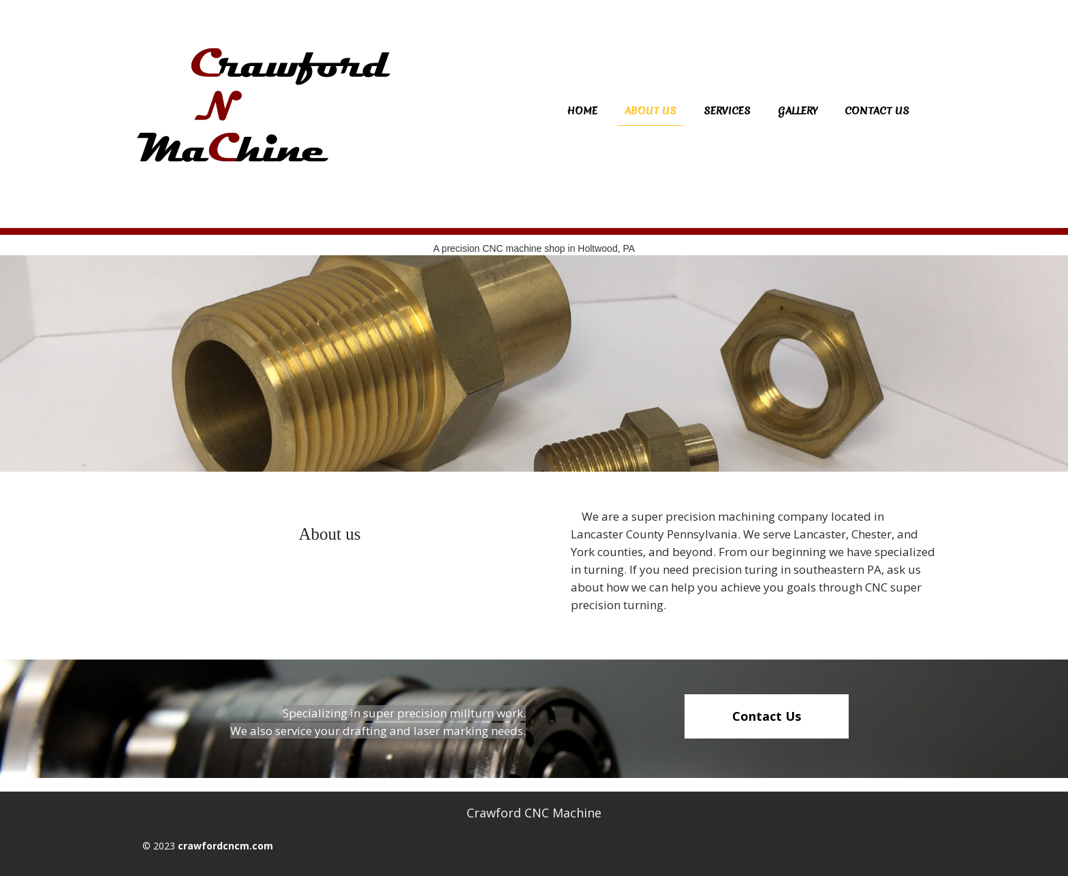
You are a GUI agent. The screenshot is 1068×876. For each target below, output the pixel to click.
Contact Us (877, 111)
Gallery (797, 111)
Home (582, 111)
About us (650, 111)
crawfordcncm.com (225, 845)
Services (727, 111)
